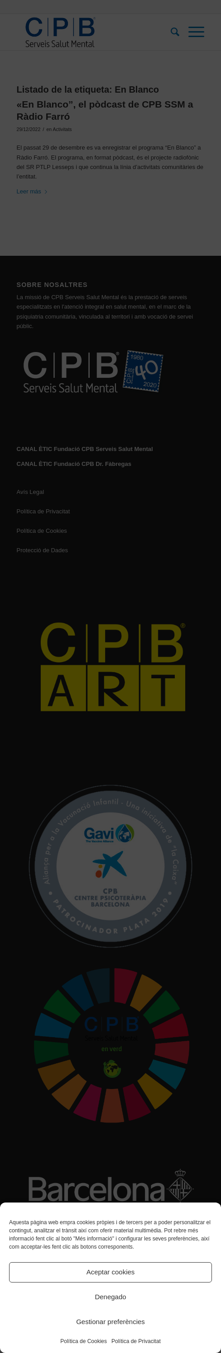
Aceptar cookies (110, 1272)
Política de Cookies (83, 1341)
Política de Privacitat (136, 1341)
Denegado (110, 1297)
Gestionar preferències (110, 1321)
